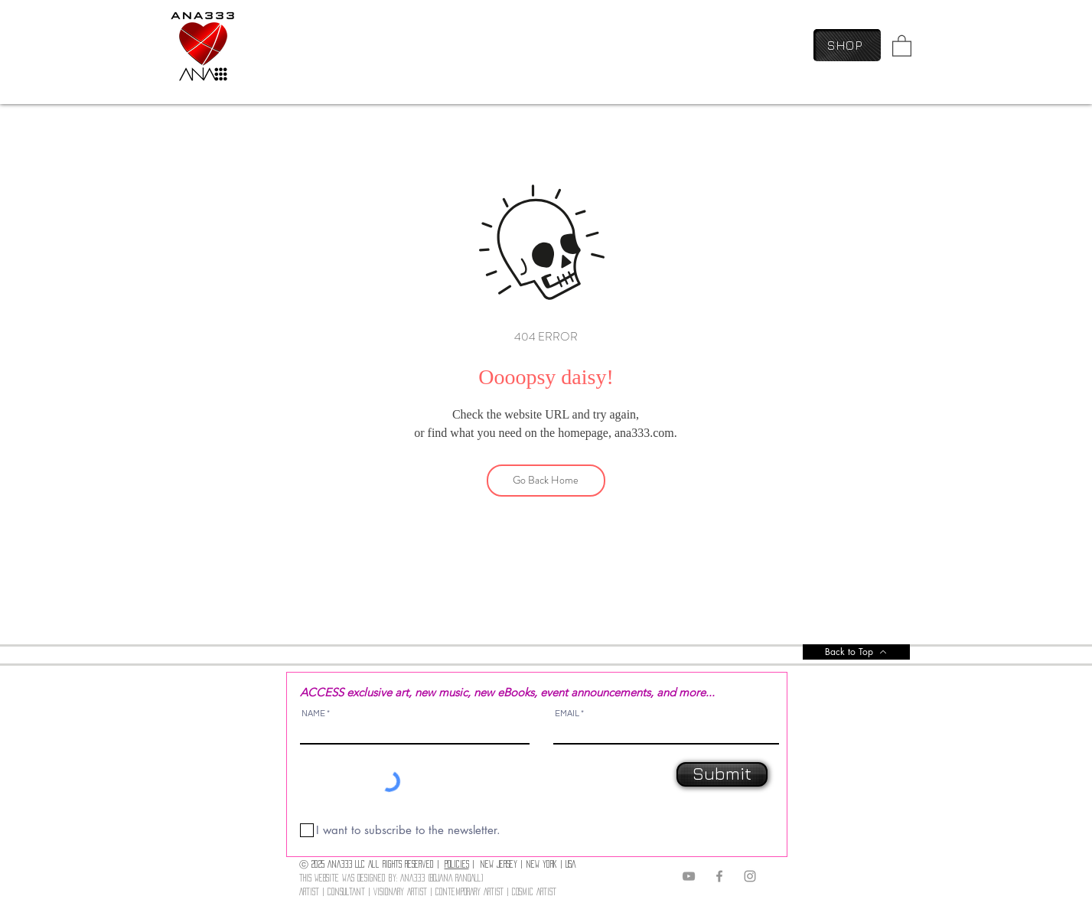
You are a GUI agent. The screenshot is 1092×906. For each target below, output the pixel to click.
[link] (901, 45)
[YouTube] (688, 876)
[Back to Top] (856, 652)
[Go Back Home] (546, 480)
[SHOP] (847, 45)
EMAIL (567, 713)
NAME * (316, 713)
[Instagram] (750, 876)
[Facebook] (719, 876)
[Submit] (722, 774)
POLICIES (457, 864)
